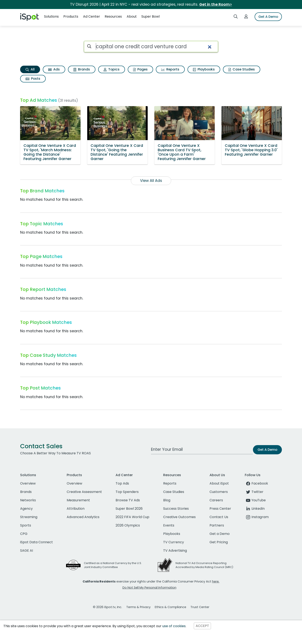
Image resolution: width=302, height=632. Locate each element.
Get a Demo (220, 533)
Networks (28, 500)
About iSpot (219, 483)
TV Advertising (175, 550)
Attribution (76, 508)
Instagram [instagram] (257, 517)
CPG (23, 533)
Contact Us (219, 517)
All (30, 69)
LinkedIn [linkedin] (255, 508)
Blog (166, 500)
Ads (54, 69)
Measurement (78, 500)
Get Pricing (219, 542)
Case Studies (241, 69)
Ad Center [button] (91, 16)
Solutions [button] (51, 16)
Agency (26, 508)
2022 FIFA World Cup (132, 517)
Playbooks (204, 69)
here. (215, 581)
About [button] (132, 16)
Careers (216, 500)
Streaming (28, 517)
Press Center (220, 508)
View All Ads (151, 180)
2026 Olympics (128, 525)
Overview (28, 483)
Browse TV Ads (128, 500)
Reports (170, 69)
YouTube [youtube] (255, 500)
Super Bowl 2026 (129, 508)
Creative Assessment (84, 491)
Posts (33, 78)
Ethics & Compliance (170, 607)
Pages (140, 69)
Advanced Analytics (83, 517)
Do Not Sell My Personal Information (149, 587)
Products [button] (70, 16)
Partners (217, 525)
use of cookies (174, 626)
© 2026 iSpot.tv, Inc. (107, 607)
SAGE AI (26, 550)
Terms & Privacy (138, 607)
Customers (219, 491)
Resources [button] (113, 16)
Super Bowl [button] (150, 16)
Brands (81, 69)
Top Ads (122, 483)
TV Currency (173, 542)
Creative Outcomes (179, 517)
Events (168, 525)
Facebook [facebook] (256, 483)
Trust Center (199, 607)
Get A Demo (268, 16)
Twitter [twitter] (254, 491)
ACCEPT (202, 626)
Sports (25, 525)
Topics (112, 69)
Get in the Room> (215, 4)
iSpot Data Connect (36, 542)
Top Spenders (127, 491)
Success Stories (176, 508)
